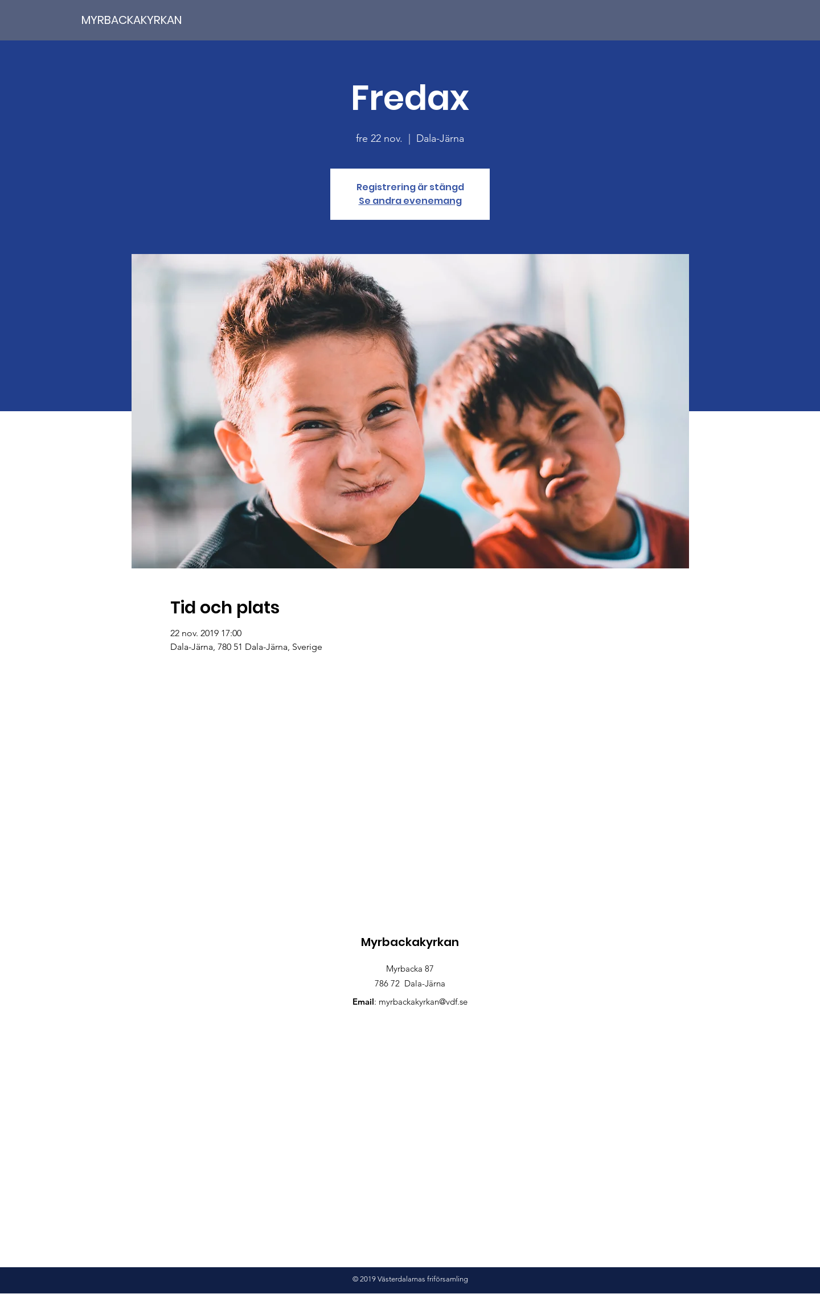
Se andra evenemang (410, 200)
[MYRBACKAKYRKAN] (153, 19)
